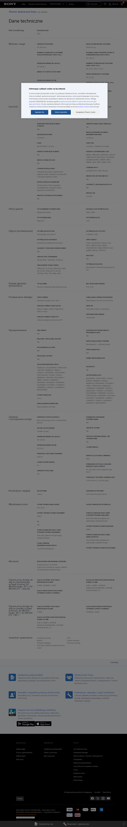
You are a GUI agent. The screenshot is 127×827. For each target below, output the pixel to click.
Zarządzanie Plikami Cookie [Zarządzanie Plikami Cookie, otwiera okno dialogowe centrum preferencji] (85, 112)
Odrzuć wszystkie (61, 112)
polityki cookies (83, 107)
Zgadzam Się (39, 112)
